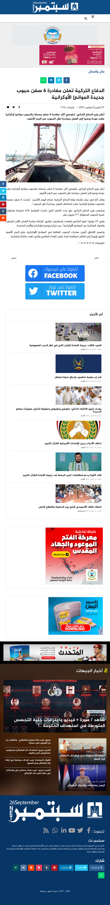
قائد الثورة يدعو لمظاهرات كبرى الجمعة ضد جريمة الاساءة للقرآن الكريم (62, 475)
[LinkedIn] (63, 831)
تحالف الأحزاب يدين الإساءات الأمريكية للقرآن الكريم (73, 443)
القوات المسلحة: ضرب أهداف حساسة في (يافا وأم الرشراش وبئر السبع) (28, 761)
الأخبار (83, 349)
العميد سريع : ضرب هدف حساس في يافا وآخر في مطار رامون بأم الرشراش (28, 771)
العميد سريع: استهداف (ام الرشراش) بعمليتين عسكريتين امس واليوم (28, 751)
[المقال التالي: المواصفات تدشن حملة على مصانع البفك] (96, 258)
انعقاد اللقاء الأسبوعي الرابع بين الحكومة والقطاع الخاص (70, 507)
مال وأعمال (81, 511)
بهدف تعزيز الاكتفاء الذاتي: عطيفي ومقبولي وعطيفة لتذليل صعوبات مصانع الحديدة (58, 410)
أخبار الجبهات (96, 711)
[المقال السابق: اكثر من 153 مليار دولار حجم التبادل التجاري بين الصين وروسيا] (14, 258)
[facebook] (89, 831)
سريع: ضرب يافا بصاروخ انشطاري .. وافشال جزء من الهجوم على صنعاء (28, 741)
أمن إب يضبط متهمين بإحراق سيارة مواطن (78, 377)
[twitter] (80, 831)
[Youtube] (71, 831)
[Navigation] (93, 17)
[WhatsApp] (55, 831)
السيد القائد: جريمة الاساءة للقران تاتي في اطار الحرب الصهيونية (65, 345)
